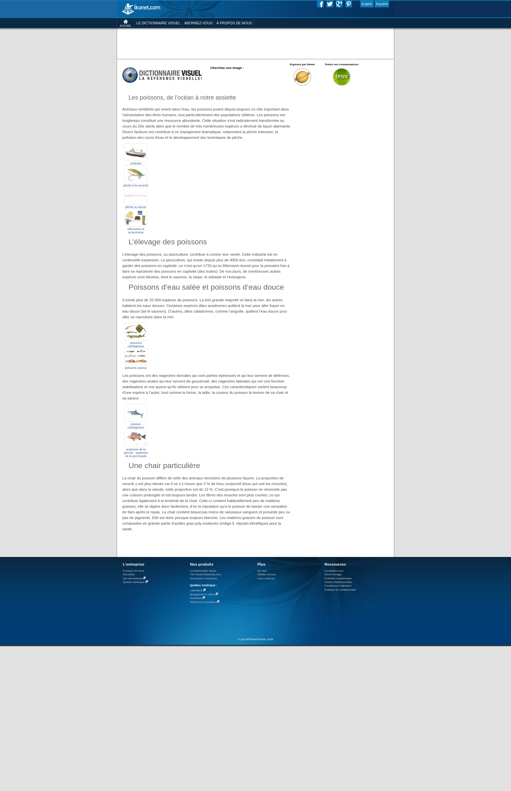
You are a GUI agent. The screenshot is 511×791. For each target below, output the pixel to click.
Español (382, 4)
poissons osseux (136, 368)
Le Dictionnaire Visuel (203, 570)
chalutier (136, 163)
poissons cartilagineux (135, 344)
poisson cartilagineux (135, 425)
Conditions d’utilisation (338, 585)
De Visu (262, 570)
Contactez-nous (334, 570)
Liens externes (266, 578)
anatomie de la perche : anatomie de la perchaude (136, 453)
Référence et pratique (203, 602)
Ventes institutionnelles (338, 582)
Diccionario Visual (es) (203, 578)
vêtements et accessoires (135, 230)
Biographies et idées (202, 594)
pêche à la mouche (135, 185)
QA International (132, 578)
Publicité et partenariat (338, 578)
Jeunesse (196, 598)
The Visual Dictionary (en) (205, 574)
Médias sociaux (266, 574)
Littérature (196, 590)
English (367, 4)
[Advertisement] (255, 43)
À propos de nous (133, 570)
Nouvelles (129, 574)
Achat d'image (333, 574)
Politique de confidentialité (340, 589)
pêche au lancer (136, 207)
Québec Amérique (134, 582)
